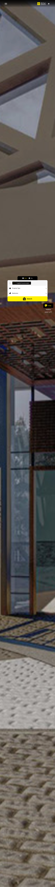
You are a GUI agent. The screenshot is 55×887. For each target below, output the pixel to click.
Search (27, 298)
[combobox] (12, 281)
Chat (48, 305)
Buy (32, 278)
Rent (25, 278)
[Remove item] (13, 283)
